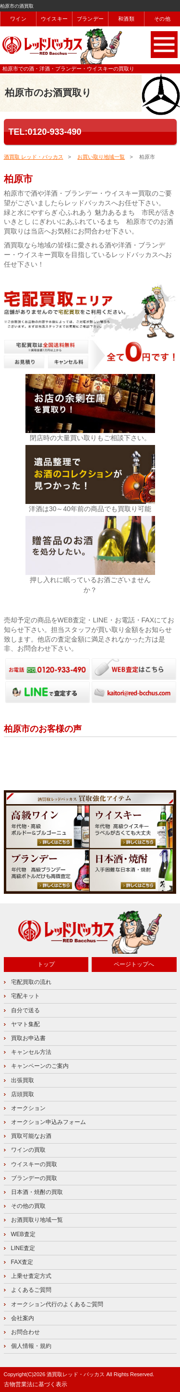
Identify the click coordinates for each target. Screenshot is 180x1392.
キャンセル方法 (31, 1052)
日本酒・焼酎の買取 (37, 1192)
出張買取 (22, 1080)
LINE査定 (23, 1248)
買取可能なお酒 (31, 1136)
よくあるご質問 (31, 1290)
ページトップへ (134, 964)
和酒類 (126, 19)
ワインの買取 (28, 1149)
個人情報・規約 (31, 1346)
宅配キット (25, 996)
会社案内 (22, 1318)
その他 (162, 19)
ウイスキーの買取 (34, 1164)
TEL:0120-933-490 (45, 132)
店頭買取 (22, 1094)
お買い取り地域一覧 (101, 157)
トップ (46, 964)
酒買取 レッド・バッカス (33, 157)
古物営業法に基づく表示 (35, 1384)
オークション (28, 1108)
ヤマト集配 (25, 1024)
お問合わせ (25, 1332)
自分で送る (25, 1010)
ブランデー (90, 19)
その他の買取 (28, 1206)
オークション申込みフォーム (48, 1122)
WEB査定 (23, 1234)
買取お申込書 (28, 1038)
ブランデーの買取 (34, 1178)
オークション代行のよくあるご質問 (57, 1304)
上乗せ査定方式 (31, 1276)
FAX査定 (22, 1262)
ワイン (18, 19)
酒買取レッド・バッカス (76, 1374)
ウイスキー (54, 19)
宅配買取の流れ (31, 982)
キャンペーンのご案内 (40, 1066)
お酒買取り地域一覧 (37, 1220)
